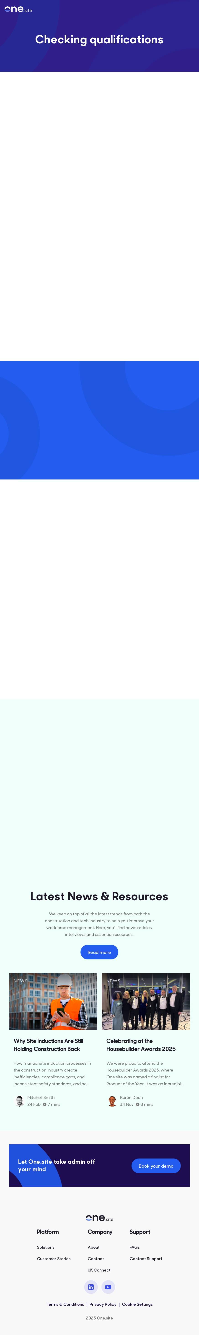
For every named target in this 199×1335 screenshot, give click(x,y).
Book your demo (156, 1166)
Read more (99, 952)
